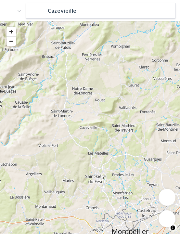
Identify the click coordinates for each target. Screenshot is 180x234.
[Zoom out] (11, 41)
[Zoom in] (11, 31)
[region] (90, 127)
